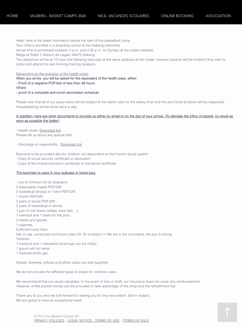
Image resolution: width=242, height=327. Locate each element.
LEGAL (72, 320)
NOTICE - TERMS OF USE (99, 320)
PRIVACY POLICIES (49, 320)
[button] (60, 15)
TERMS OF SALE (136, 320)
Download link (50, 130)
